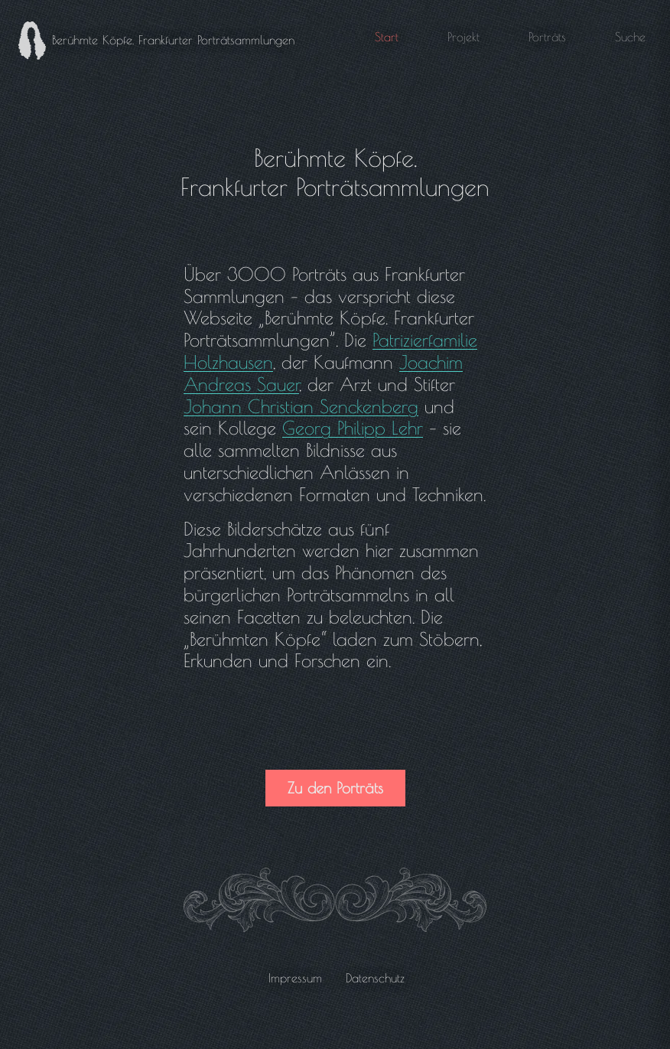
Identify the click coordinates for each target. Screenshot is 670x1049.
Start (386, 37)
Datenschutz (375, 978)
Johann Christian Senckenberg (301, 406)
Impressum (295, 978)
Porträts (547, 37)
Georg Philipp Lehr (352, 427)
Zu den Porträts (335, 788)
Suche (630, 37)
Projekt (463, 37)
